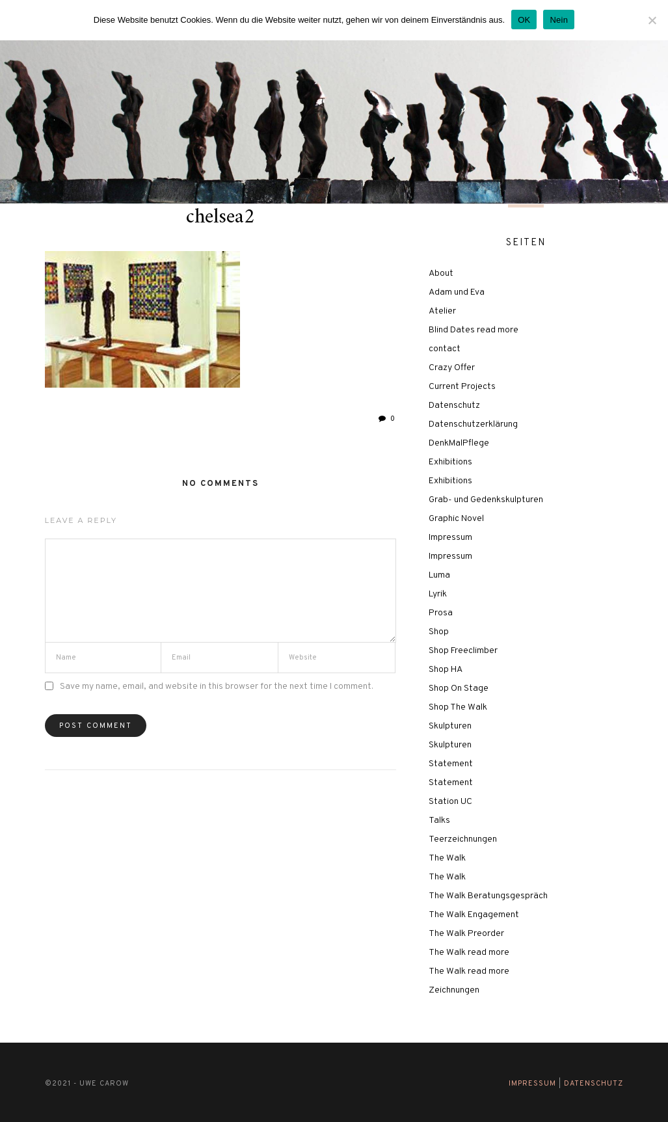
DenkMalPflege (459, 443)
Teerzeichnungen (463, 839)
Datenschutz (454, 405)
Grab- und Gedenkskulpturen (486, 499)
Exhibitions (450, 462)
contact (445, 348)
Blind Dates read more (473, 330)
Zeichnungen (454, 990)
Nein (559, 20)
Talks (439, 820)
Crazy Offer (452, 367)
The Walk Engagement (474, 914)
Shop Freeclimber (463, 650)
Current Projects (462, 386)
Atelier (442, 311)
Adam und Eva (457, 292)
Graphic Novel (456, 518)
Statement (451, 763)
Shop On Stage (458, 688)
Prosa (441, 613)
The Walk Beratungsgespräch (488, 896)
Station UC (450, 801)
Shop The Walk (458, 707)
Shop (439, 631)
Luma (439, 575)
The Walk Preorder (466, 933)
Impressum (450, 537)
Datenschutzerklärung (473, 424)
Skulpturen (450, 726)
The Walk (447, 858)
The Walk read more (469, 952)
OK (524, 20)
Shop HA (445, 669)
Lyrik (438, 594)
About (441, 273)
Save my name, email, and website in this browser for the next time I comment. (216, 686)
